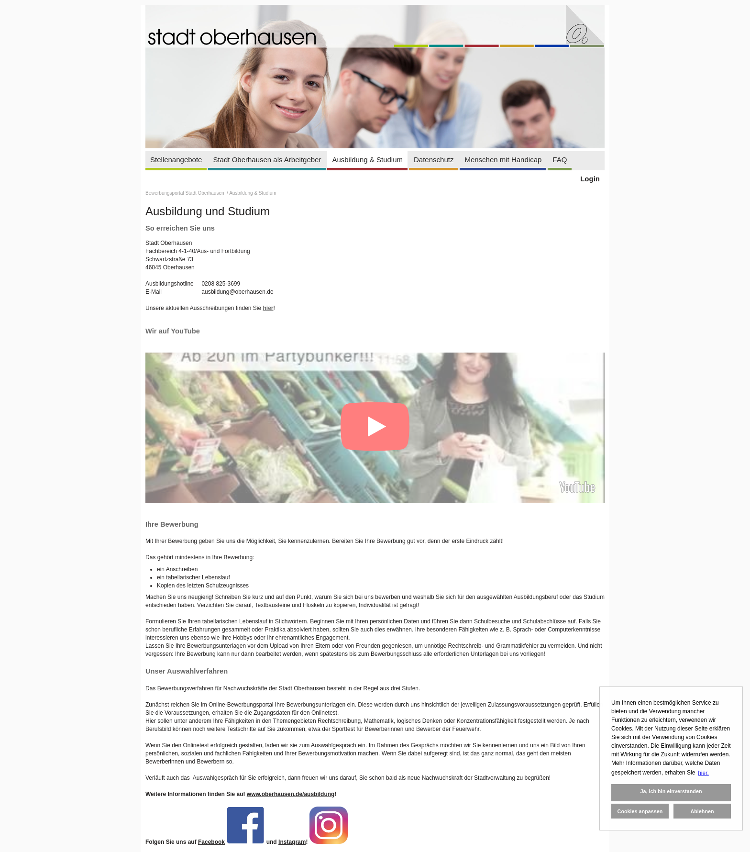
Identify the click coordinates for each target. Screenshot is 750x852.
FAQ (559, 159)
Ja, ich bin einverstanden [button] (671, 791)
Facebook (211, 842)
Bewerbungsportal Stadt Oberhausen (185, 193)
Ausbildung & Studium (367, 159)
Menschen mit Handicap (502, 159)
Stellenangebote (176, 159)
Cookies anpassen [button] (640, 811)
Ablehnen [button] (702, 811)
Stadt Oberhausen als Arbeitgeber (267, 159)
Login (590, 179)
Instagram (292, 842)
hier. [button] (703, 773)
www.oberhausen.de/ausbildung (291, 794)
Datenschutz (433, 159)
